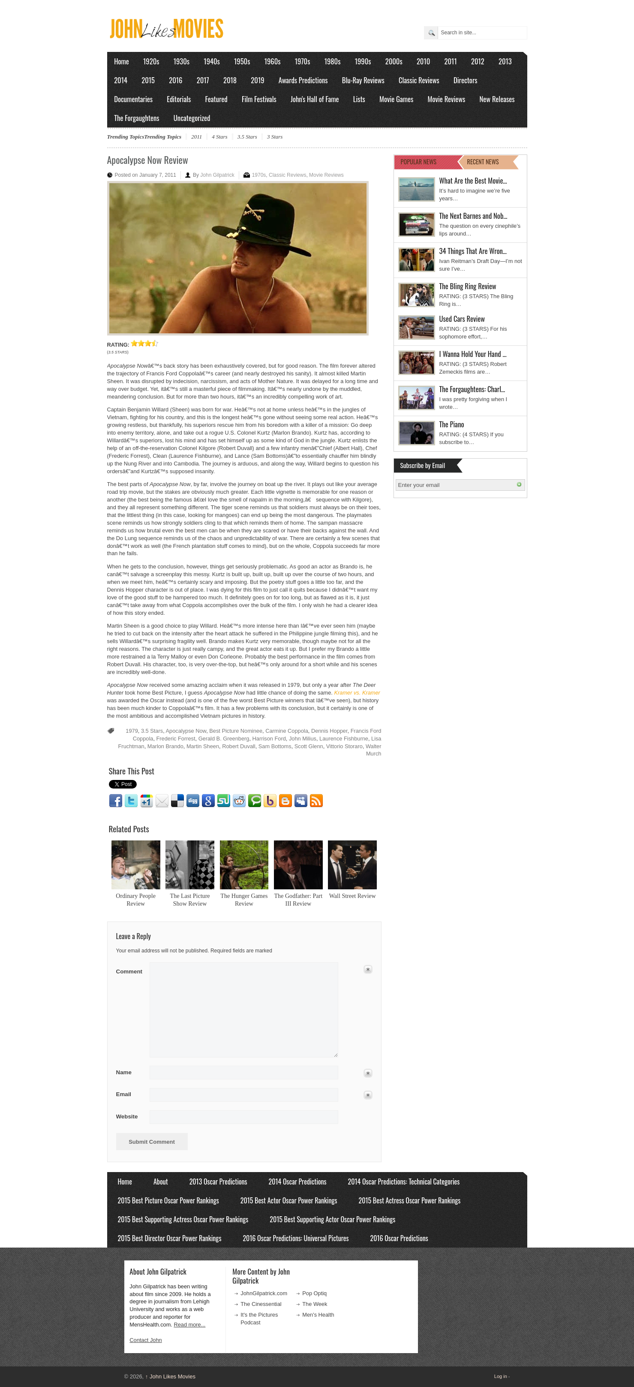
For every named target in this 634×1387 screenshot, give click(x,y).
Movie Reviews (447, 99)
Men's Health (318, 1314)
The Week (314, 1304)
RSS (316, 801)
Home (121, 61)
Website (127, 1116)
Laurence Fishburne (343, 738)
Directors (465, 80)
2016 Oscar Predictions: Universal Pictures (296, 1238)
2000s (394, 61)
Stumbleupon (224, 801)
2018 (230, 80)
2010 (423, 61)
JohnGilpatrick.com (263, 1293)
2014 (120, 80)
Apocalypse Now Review (147, 159)
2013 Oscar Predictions (218, 1181)
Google (208, 801)
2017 (203, 80)
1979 (132, 731)
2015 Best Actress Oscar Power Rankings (410, 1200)
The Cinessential (260, 1304)
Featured (216, 99)
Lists (359, 99)
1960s (272, 61)
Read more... (189, 1324)
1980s (333, 61)
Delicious (177, 801)
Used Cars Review (462, 318)
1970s (302, 61)
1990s (363, 61)
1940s (211, 61)
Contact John (145, 1340)
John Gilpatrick (217, 175)
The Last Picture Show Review (190, 899)
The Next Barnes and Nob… (473, 215)
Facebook (116, 801)
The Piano (451, 424)
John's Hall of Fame (315, 99)
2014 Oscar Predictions (298, 1181)
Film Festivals (259, 99)
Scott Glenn (308, 746)
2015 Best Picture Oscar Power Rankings (168, 1200)
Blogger (285, 801)
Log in (500, 1376)
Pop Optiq (314, 1293)
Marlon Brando (165, 746)
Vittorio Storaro (344, 746)
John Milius (302, 738)
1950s (242, 61)
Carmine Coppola (286, 731)
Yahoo (270, 801)
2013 (505, 61)
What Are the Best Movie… (473, 180)
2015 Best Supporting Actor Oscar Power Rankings (332, 1219)
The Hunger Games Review (243, 899)
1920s (151, 61)
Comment (130, 970)
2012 (477, 61)
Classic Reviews (419, 80)
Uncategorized (192, 117)
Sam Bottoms (274, 746)
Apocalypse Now (186, 731)
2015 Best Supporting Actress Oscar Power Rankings (183, 1219)
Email (162, 801)
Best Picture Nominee (235, 731)
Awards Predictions (303, 80)
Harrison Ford (269, 738)
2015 (148, 80)
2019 (257, 80)
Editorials (179, 99)
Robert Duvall (238, 746)
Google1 (146, 801)
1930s (181, 61)
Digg (193, 801)
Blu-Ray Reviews (363, 80)
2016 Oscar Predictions (399, 1238)
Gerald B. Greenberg (223, 738)
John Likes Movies (170, 1376)
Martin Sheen (202, 746)
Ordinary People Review (136, 899)
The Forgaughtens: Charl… (472, 389)
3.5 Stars (247, 136)
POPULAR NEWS (419, 161)
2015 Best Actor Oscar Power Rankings (288, 1200)
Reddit (239, 801)
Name (130, 1072)
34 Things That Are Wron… (473, 250)
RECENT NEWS (483, 161)
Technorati (254, 801)
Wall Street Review (352, 895)
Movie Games (396, 99)
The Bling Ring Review (467, 286)
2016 (175, 80)
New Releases (497, 99)
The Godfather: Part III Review (298, 899)
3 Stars (274, 136)
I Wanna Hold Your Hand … (473, 353)
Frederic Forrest (175, 738)
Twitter (131, 801)
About (160, 1181)
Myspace (301, 801)
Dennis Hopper (329, 731)
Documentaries (133, 99)
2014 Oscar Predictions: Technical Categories (404, 1181)
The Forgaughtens (136, 117)
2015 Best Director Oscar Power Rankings (170, 1238)
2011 (451, 61)
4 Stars (219, 136)
